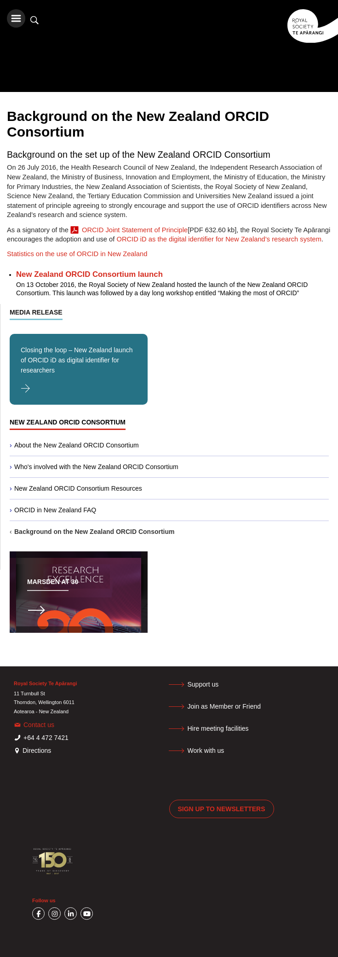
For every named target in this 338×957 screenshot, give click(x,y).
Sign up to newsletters (221, 809)
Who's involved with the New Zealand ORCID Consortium (96, 466)
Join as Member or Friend (224, 706)
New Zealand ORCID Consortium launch (89, 274)
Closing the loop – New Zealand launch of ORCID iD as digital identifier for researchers (77, 360)
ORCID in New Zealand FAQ (55, 510)
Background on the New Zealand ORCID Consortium (94, 531)
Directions (37, 750)
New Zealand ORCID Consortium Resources (78, 488)
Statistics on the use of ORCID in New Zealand (77, 254)
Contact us (38, 724)
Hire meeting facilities (218, 728)
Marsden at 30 (52, 581)
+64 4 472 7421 (46, 737)
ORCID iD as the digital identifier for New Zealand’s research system (218, 239)
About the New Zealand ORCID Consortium (76, 445)
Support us (203, 684)
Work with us (206, 750)
